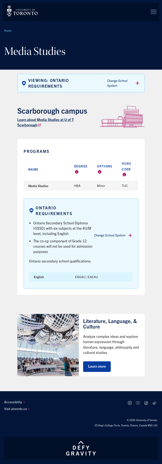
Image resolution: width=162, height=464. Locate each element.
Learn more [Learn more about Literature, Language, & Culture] (97, 366)
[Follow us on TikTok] (146, 403)
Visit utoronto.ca (17, 409)
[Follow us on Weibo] (154, 403)
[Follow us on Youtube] (138, 403)
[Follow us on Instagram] (129, 403)
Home (8, 30)
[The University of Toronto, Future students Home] (22, 10)
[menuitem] (63, 402)
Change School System (123, 83)
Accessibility (14, 402)
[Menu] (153, 12)
